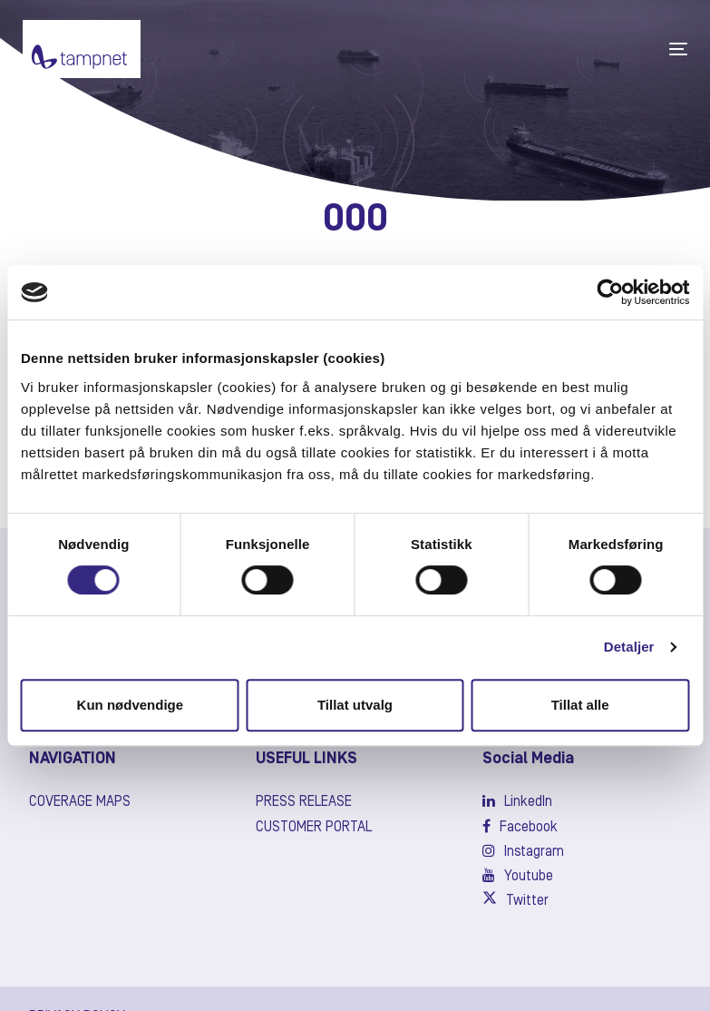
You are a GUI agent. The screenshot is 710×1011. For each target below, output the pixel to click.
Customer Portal (314, 827)
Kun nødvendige (130, 704)
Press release (304, 802)
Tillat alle (580, 704)
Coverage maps (80, 802)
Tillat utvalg (355, 704)
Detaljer (629, 646)
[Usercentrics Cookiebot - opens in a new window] (609, 292)
